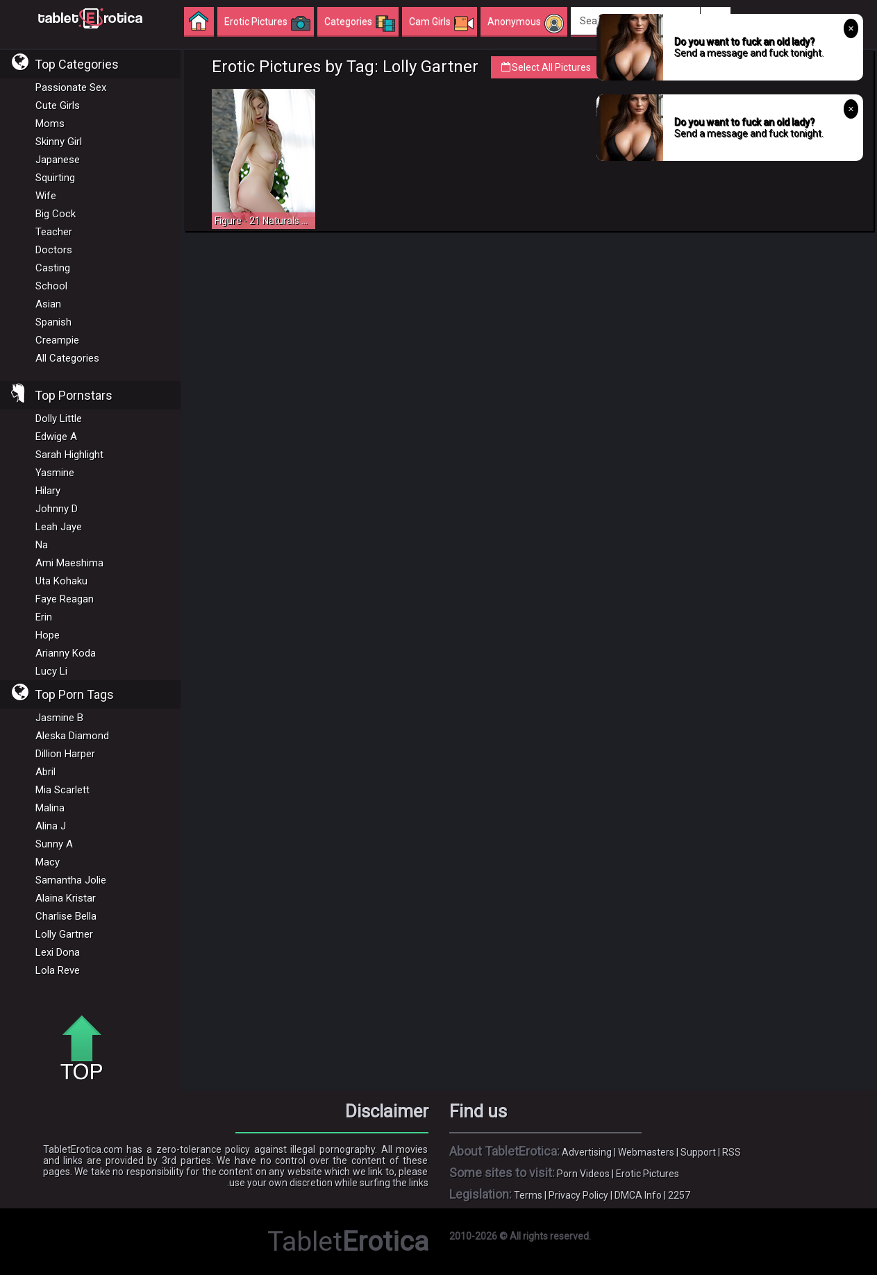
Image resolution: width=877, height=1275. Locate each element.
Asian (48, 304)
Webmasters (646, 1152)
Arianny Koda (65, 653)
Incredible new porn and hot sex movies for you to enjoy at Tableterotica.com (90, 17)
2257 (679, 1195)
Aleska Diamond (72, 735)
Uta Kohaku (61, 581)
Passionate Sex (70, 87)
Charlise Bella (66, 916)
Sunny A (54, 844)
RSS (731, 1152)
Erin (43, 617)
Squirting (55, 177)
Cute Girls (57, 105)
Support (698, 1152)
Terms (528, 1195)
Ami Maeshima (69, 563)
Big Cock (55, 214)
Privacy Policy (578, 1195)
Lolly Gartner (64, 934)
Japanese (57, 159)
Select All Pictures (553, 67)
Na (41, 545)
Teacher (53, 232)
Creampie (57, 340)
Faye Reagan (64, 599)
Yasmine (54, 472)
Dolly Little (58, 418)
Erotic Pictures (647, 1173)
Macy (47, 862)
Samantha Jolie (70, 880)
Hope (47, 635)
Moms (50, 123)
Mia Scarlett (62, 790)
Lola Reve (57, 970)
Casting (52, 268)
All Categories (67, 358)
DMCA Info (638, 1195)
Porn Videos (583, 1173)
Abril (45, 772)
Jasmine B (59, 717)
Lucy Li (51, 671)
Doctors (53, 250)
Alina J (50, 826)
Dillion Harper (65, 754)
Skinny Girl (58, 141)
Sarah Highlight (69, 454)
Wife (45, 195)
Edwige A (56, 436)
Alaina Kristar (65, 898)
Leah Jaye (58, 527)
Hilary (47, 490)
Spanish (53, 322)
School (51, 286)
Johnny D (56, 509)
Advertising (587, 1152)
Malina (50, 808)
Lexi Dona (57, 952)
